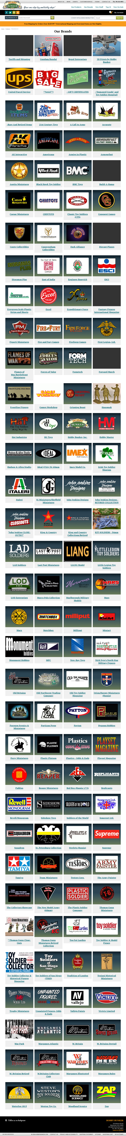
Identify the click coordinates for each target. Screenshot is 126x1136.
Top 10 (108, 7)
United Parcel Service (19, 91)
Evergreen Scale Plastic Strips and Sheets (19, 310)
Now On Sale (118, 7)
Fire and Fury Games (48, 342)
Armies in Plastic (78, 154)
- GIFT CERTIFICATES (78, 91)
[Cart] (111, 12)
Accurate (106, 124)
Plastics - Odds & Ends (77, 758)
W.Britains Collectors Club (48, 1075)
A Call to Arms (77, 124)
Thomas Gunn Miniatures (106, 909)
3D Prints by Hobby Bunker (107, 60)
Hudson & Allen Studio (19, 467)
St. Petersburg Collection (48, 847)
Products (8, 29)
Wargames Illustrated (77, 1073)
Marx (19, 630)
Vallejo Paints (77, 1011)
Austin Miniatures (19, 184)
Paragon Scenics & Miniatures (19, 727)
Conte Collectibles (19, 246)
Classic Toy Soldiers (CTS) (77, 215)
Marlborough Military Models (77, 599)
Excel (48, 309)
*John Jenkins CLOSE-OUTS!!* (19, 534)
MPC (48, 660)
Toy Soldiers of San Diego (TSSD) (48, 977)
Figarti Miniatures (19, 342)
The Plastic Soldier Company (77, 909)
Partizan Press (48, 725)
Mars (106, 597)
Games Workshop (48, 407)
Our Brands (88, 7)
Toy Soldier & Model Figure (106, 941)
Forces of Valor (48, 371)
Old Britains (19, 692)
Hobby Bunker (12, 5)
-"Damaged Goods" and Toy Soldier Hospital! (106, 93)
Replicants (106, 788)
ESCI (106, 279)
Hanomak (107, 407)
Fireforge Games (77, 342)
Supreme (106, 847)
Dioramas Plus (19, 279)
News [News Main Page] (68, 1)
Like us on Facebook (6, 12)
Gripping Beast (77, 407)
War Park (19, 1043)
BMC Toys (78, 184)
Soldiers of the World (77, 817)
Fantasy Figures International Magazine (106, 310)
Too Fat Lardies (78, 940)
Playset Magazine (106, 758)
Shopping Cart (108, 1134)
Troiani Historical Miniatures (106, 977)
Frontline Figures (19, 407)
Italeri (19, 499)
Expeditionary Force (77, 309)
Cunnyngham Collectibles (48, 248)
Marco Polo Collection (48, 597)
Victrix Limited (107, 1011)
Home (2, 29)
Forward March (107, 371)
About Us (61, 1)
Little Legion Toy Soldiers (107, 566)
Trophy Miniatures (19, 1011)
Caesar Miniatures (19, 214)
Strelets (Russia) (77, 847)
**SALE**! (48, 91)
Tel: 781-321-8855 (117, 1128)
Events (75, 1)
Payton (77, 725)
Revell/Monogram (19, 817)
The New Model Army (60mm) (48, 909)
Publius (19, 788)
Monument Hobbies (19, 660)
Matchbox (48, 630)
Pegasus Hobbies (106, 725)
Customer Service (86, 1)
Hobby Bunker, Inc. (77, 437)
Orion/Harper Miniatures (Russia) (107, 694)
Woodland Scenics (77, 1106)
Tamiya (19, 877)
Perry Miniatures (19, 758)
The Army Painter (106, 877)
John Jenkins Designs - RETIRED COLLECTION (107, 501)
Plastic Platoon (48, 758)
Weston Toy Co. (48, 1106)
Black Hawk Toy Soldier (48, 184)
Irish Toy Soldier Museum (106, 468)
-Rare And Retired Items (19, 124)
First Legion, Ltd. (107, 342)
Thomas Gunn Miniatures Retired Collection (48, 943)
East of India (48, 279)
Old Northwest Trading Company (48, 694)
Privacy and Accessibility (69, 1134)
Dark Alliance (77, 246)
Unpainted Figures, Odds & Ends (48, 1012)
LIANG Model (78, 565)
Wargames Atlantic (48, 1043)
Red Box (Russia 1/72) (78, 788)
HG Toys (48, 437)
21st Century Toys (48, 124)
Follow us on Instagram (14, 12)
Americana (48, 154)
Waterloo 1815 (19, 1106)
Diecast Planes (106, 246)
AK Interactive (19, 154)
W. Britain (77, 1043)
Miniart (107, 630)
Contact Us (106, 1)
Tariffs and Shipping (19, 59)
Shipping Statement (86, 1134)
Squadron (19, 847)
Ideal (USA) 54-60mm (48, 467)
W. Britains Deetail (107, 1043)
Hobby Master (107, 437)
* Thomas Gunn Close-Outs (19, 941)
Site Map (98, 1134)
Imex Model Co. (78, 467)
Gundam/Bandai (48, 59)
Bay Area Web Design (8, 1134)
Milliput (77, 630)
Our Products (76, 7)
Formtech (78, 371)
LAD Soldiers (19, 565)
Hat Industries (19, 437)
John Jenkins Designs (77, 499)
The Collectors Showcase (19, 907)
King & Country (48, 532)
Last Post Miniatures (48, 565)
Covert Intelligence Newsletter (82, 18)
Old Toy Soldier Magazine (78, 694)
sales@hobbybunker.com (115, 1127)
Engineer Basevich (77, 279)
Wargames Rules (106, 1073)
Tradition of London (77, 975)
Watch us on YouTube (18, 12)
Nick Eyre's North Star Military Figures (106, 661)
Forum (97, 1)
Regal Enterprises (77, 59)
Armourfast (107, 154)
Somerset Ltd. (107, 817)
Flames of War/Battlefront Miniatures (19, 374)
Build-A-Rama (106, 184)
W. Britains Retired (19, 1073)
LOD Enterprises (19, 597)
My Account (118, 12)
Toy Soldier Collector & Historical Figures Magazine (19, 978)
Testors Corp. (77, 877)
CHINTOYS (48, 214)
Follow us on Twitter (10, 12)
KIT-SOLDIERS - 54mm (106, 532)
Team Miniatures (48, 877)
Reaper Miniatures (48, 788)
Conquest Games (106, 214)
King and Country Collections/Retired (78, 534)
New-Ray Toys (77, 660)
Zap (107, 1106)
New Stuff (99, 7)
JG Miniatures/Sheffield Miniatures (48, 501)
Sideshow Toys (48, 817)
